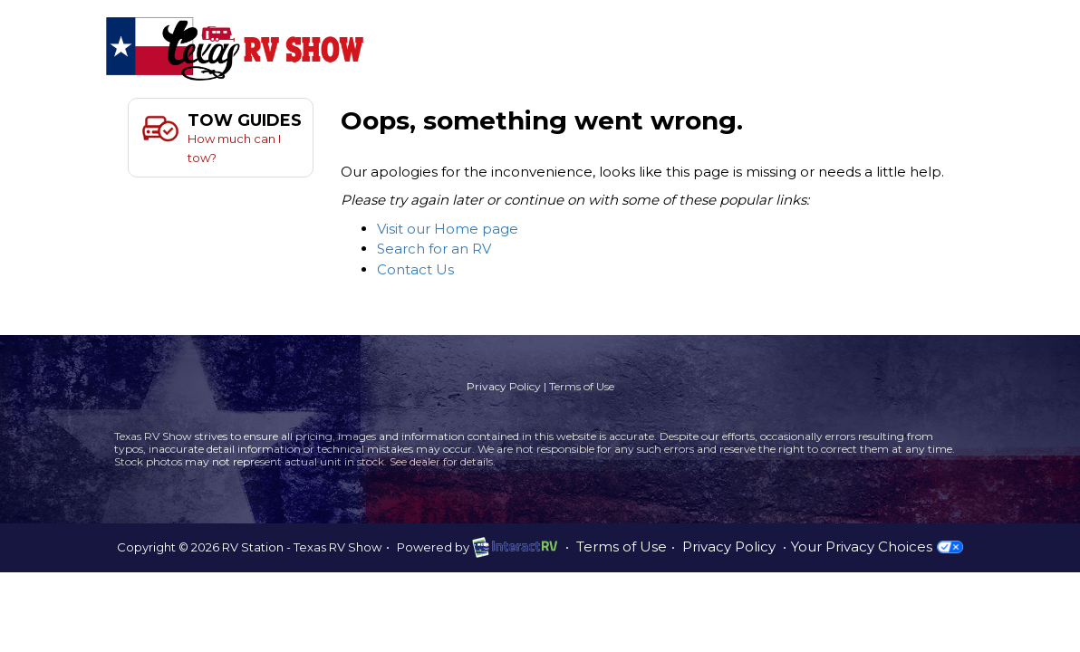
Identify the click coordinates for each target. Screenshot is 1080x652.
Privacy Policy (504, 386)
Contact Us (415, 269)
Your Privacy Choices (876, 546)
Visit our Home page (447, 228)
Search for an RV (434, 248)
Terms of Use (581, 386)
